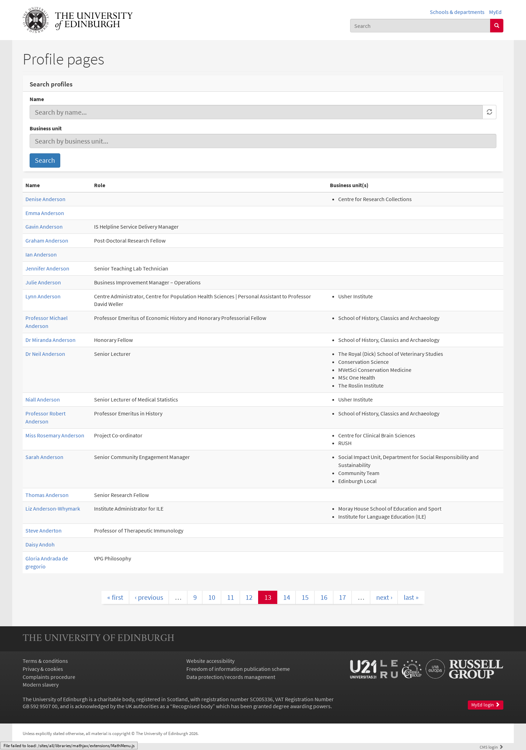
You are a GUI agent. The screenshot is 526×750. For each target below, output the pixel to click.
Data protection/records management (230, 676)
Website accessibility (210, 660)
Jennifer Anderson (47, 268)
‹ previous (149, 597)
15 (305, 597)
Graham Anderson (46, 240)
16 (323, 597)
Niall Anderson (42, 399)
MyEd (495, 11)
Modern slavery (41, 684)
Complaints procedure (49, 676)
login (491, 747)
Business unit (46, 128)
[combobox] (420, 25)
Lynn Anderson (43, 296)
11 (230, 597)
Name (37, 98)
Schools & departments (457, 11)
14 (286, 597)
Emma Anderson (44, 212)
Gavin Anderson (44, 226)
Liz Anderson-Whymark (52, 508)
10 (211, 597)
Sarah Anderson (44, 456)
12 (249, 597)
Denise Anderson (45, 199)
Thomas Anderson (47, 494)
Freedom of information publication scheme (238, 668)
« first (115, 597)
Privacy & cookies (43, 668)
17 (342, 597)
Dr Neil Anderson (45, 353)
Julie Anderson (43, 282)
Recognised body (192, 706)
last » (411, 597)
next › (384, 597)
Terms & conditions (45, 660)
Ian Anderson (41, 254)
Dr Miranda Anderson (50, 339)
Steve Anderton (43, 530)
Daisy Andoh (40, 544)
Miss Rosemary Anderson (54, 435)
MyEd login (485, 705)
